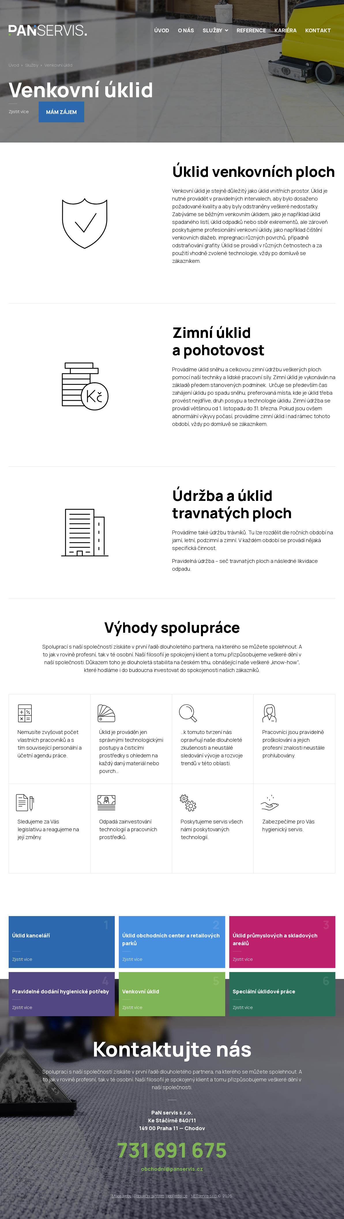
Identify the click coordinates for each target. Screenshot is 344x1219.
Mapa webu (121, 1196)
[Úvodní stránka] (60, 30)
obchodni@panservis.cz (172, 1168)
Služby (31, 65)
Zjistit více (19, 111)
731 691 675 (172, 1150)
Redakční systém (149, 1196)
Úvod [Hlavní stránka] (14, 65)
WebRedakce (176, 1196)
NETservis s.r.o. (204, 1196)
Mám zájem (61, 111)
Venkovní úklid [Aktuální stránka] (58, 65)
